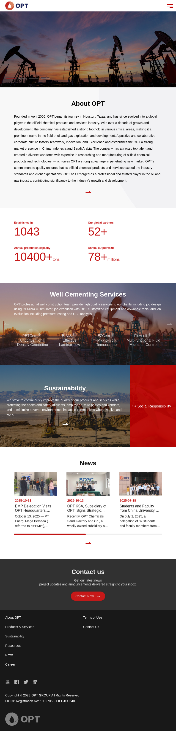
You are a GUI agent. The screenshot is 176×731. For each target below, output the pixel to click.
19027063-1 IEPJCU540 (57, 701)
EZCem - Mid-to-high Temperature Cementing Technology (106, 344)
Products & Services (19, 627)
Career (10, 664)
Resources (13, 645)
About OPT (13, 617)
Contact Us (91, 627)
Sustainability (14, 636)
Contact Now (88, 597)
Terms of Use (92, 617)
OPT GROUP (41, 695)
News (9, 655)
